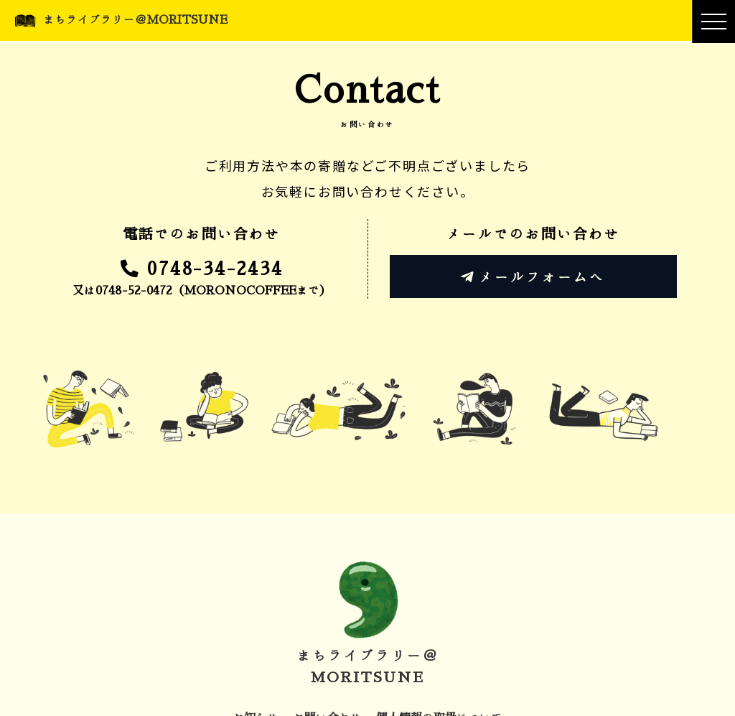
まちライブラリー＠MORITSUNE (135, 19)
